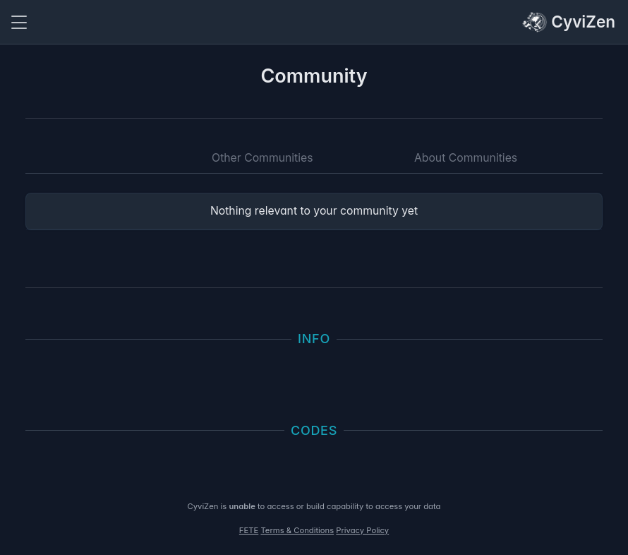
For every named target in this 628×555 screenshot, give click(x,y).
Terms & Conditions (297, 530)
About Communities (465, 158)
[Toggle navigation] (19, 22)
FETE (248, 530)
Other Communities (262, 158)
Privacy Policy (362, 530)
